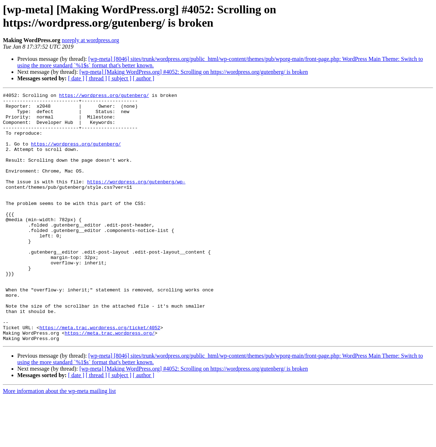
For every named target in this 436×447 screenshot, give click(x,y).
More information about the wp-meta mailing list (59, 441)
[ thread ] (96, 78)
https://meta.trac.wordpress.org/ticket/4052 (99, 375)
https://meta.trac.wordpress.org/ (110, 381)
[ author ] (143, 78)
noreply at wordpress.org (90, 40)
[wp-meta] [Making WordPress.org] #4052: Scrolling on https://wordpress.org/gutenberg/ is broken (193, 72)
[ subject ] (119, 78)
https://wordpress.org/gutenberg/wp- (136, 200)
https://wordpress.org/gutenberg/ (104, 96)
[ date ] (76, 78)
